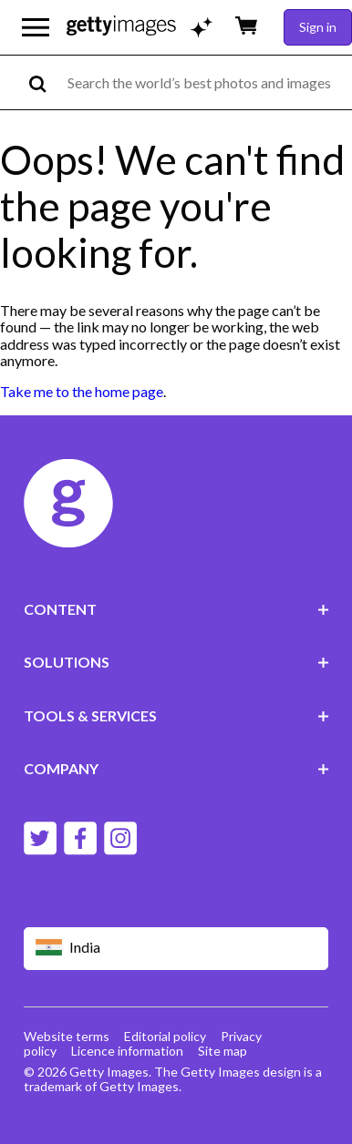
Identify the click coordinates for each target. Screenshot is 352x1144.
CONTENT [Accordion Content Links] (176, 609)
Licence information (127, 1050)
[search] (45, 82)
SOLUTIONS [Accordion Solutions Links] (176, 661)
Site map (222, 1050)
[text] (206, 82)
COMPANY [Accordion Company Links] (176, 768)
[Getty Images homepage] (121, 27)
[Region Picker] (176, 948)
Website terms (66, 1036)
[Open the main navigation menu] (35, 27)
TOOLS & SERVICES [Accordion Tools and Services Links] (176, 715)
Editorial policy (165, 1036)
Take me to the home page (81, 391)
